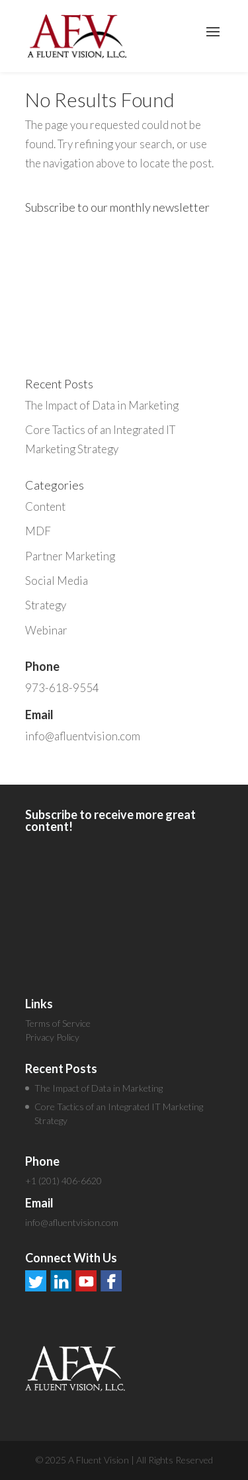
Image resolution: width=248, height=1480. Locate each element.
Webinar (46, 630)
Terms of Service (58, 1023)
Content (45, 506)
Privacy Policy (52, 1037)
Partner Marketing (70, 556)
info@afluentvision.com (82, 736)
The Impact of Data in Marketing (102, 405)
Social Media (56, 581)
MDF (38, 531)
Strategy (45, 605)
